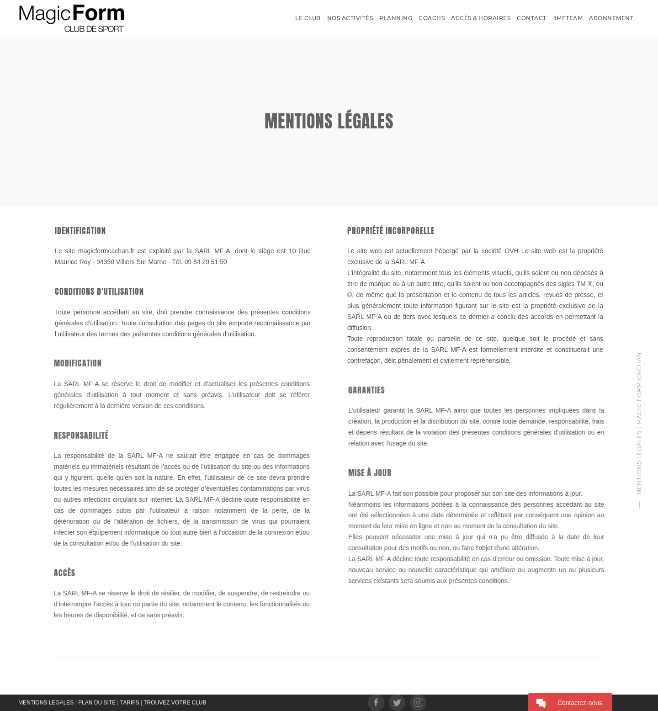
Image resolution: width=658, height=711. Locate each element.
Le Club (308, 18)
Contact (532, 18)
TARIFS (129, 702)
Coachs (432, 18)
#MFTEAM (568, 18)
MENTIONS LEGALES (46, 702)
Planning (395, 18)
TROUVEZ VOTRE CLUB (174, 702)
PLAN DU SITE (97, 702)
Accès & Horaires (480, 18)
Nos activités (350, 18)
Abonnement (611, 18)
